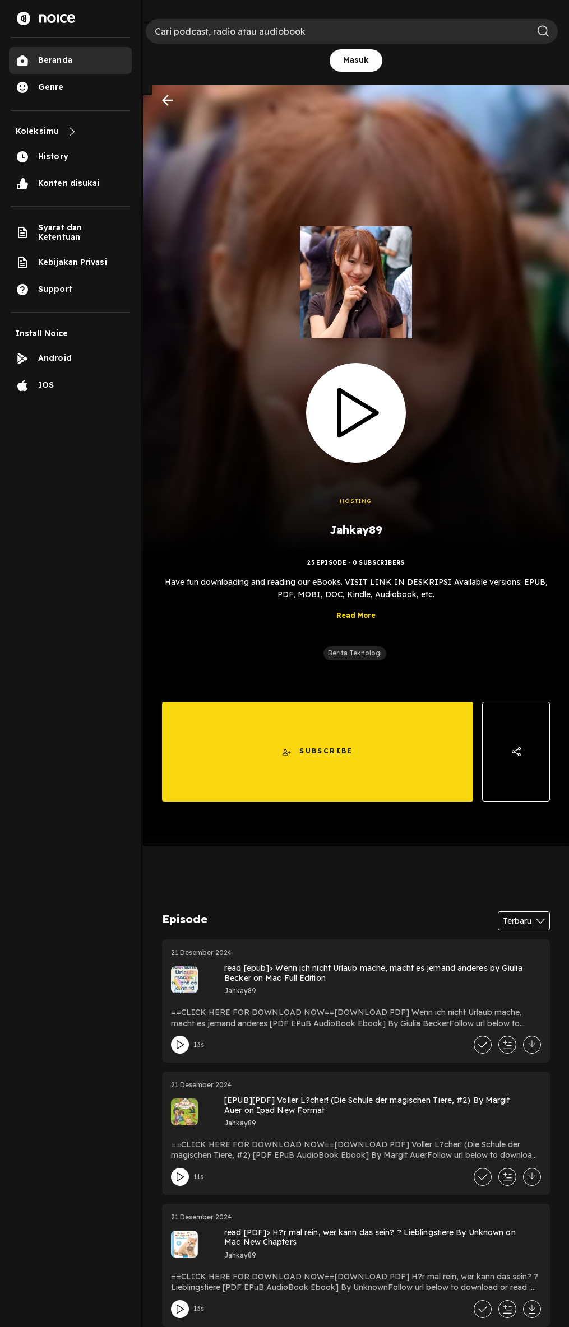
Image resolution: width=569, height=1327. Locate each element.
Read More (356, 624)
